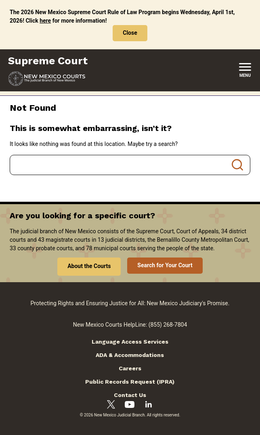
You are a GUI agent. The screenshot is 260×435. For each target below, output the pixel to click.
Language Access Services (130, 341)
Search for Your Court (165, 265)
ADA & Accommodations (130, 355)
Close (130, 33)
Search (237, 165)
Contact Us (130, 395)
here (45, 20)
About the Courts (89, 266)
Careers (130, 368)
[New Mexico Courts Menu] (245, 70)
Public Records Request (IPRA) (129, 381)
